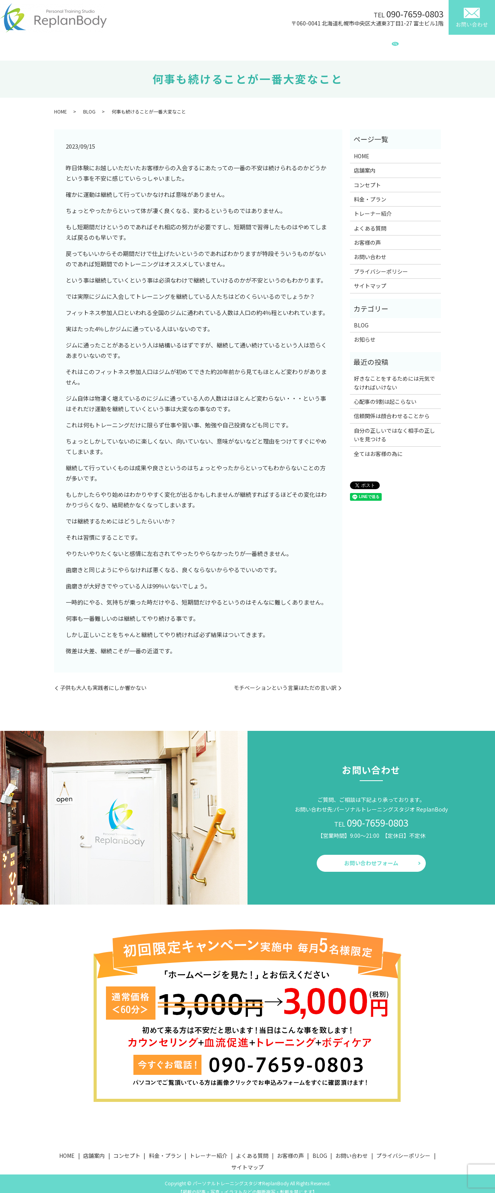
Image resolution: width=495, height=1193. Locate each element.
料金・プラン (212, 44)
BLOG (376, 44)
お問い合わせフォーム (371, 855)
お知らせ (365, 332)
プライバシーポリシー (381, 264)
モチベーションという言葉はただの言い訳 (285, 680)
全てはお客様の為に (378, 446)
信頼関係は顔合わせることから (392, 408)
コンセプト (171, 44)
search (395, 45)
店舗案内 (136, 44)
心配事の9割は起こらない (385, 394)
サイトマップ (370, 278)
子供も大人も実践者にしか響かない (103, 680)
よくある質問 (304, 44)
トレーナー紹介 (258, 44)
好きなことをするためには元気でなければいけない (394, 375)
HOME (107, 44)
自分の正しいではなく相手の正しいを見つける (394, 427)
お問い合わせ (370, 249)
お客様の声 (344, 44)
